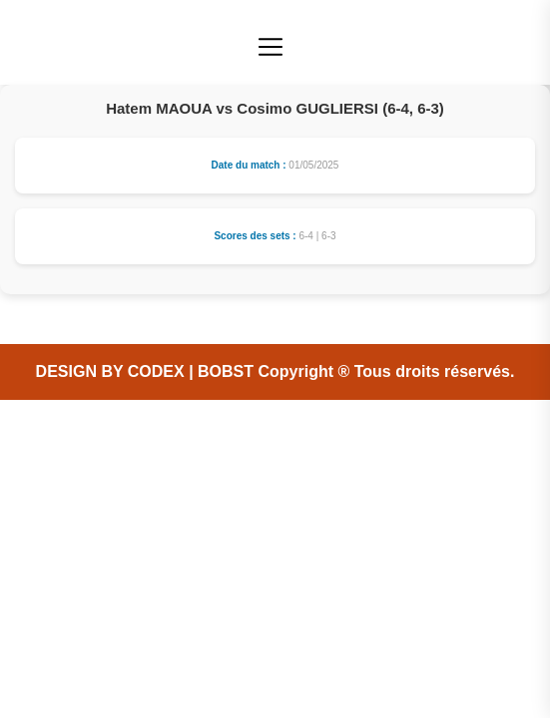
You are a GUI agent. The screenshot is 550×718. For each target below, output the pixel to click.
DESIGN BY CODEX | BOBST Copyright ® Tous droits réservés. (275, 371)
